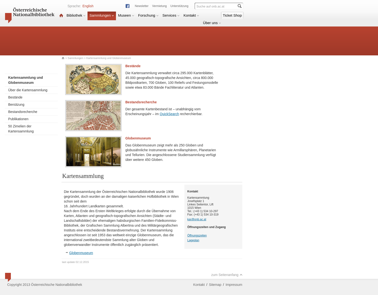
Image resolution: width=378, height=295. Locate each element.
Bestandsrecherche (22, 112)
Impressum (234, 285)
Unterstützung (179, 6)
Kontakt (191, 15)
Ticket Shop (232, 15)
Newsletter (141, 6)
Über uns (212, 23)
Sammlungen (101, 15)
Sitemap (215, 285)
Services (171, 15)
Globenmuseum (138, 138)
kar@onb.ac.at (196, 219)
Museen (126, 15)
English (88, 6)
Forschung (148, 15)
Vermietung (159, 6)
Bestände (15, 97)
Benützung (16, 104)
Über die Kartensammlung (27, 90)
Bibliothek (76, 15)
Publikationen (18, 119)
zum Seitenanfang (227, 275)
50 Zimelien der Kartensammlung (21, 128)
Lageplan (193, 240)
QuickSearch (169, 114)
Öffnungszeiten (197, 235)
